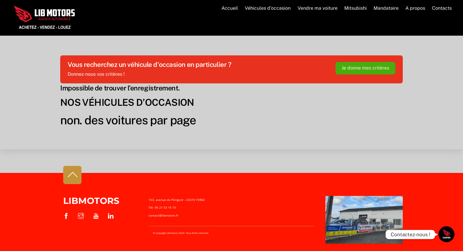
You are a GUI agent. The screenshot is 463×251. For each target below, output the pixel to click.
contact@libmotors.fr (163, 215)
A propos (415, 8)
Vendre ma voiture (318, 8)
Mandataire (386, 8)
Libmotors (91, 200)
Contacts (442, 8)
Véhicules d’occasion (268, 8)
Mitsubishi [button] (355, 8)
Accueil (229, 8)
